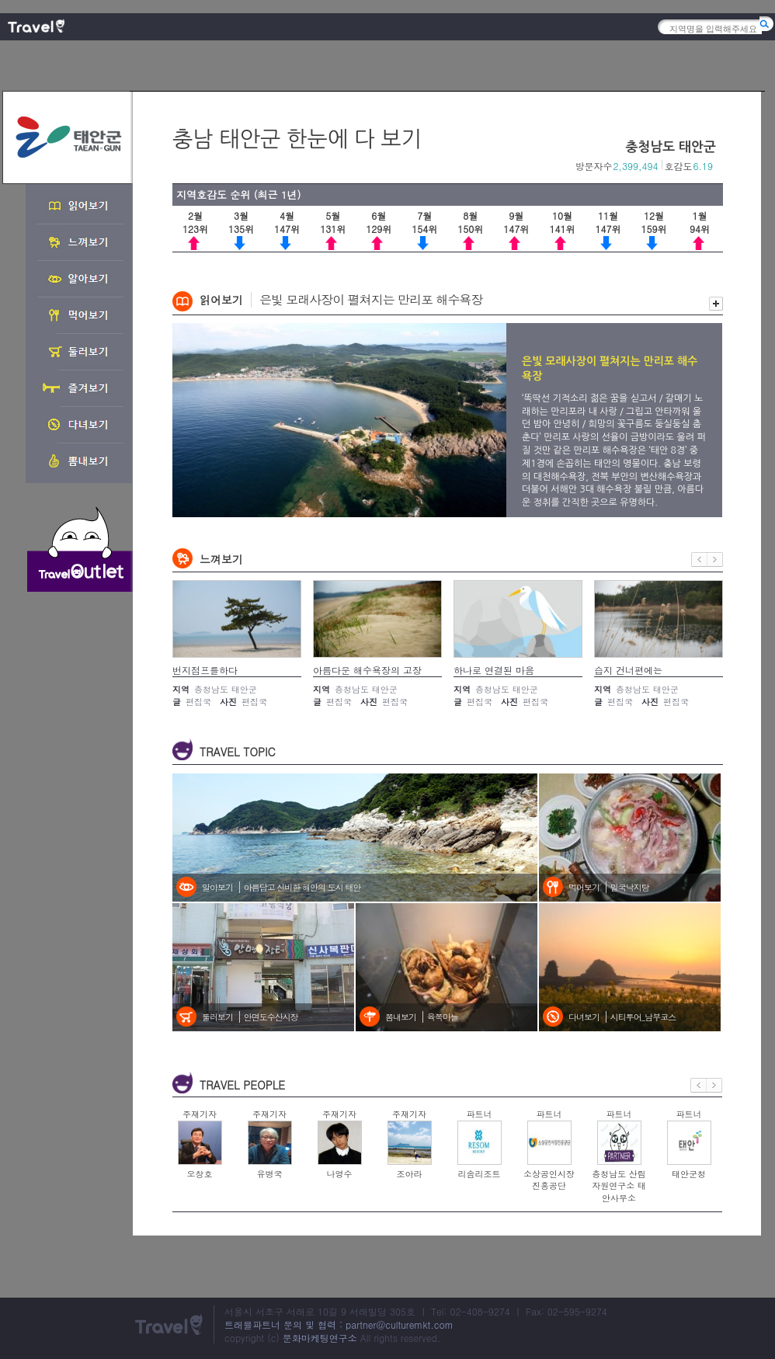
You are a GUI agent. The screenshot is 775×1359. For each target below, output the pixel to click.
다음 (715, 559)
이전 (699, 559)
